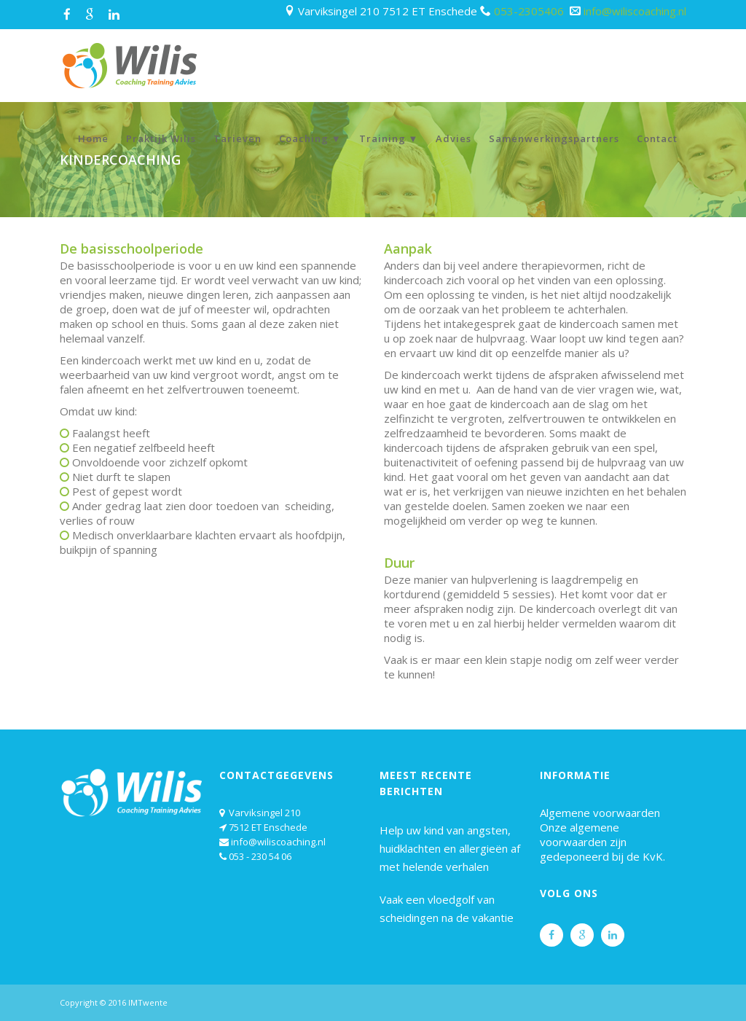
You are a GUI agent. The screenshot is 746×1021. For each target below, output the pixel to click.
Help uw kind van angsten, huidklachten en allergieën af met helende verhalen (450, 848)
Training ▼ (389, 138)
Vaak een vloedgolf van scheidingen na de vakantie (447, 908)
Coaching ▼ (310, 138)
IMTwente (148, 1002)
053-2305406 (530, 11)
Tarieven (237, 138)
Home (93, 138)
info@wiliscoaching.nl (635, 11)
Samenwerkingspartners (554, 138)
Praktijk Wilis (161, 138)
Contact (657, 138)
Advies (453, 138)
